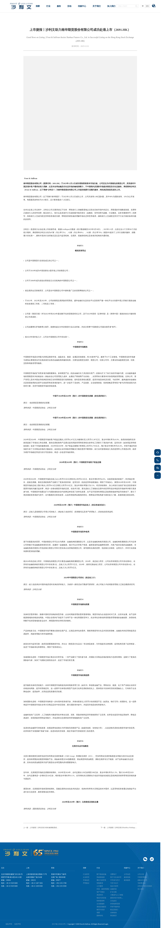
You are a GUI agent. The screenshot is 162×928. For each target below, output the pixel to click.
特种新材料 (101, 901)
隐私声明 (9, 924)
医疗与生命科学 (115, 877)
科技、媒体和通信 (103, 889)
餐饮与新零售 (101, 880)
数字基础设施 (101, 874)
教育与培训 (101, 910)
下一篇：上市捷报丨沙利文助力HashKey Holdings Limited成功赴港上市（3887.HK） (119, 827)
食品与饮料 (114, 886)
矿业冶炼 (113, 892)
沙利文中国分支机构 (145, 886)
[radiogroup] (145, 6)
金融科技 (113, 889)
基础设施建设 (101, 907)
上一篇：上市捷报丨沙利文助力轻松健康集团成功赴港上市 (41, 827)
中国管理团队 (142, 877)
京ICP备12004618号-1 (60, 924)
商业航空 (113, 915)
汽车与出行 (114, 883)
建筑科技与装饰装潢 (117, 898)
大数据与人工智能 (116, 895)
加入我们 (141, 889)
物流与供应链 (101, 898)
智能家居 (100, 883)
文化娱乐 (113, 901)
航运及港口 (114, 910)
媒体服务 (127, 880)
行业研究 (86, 874)
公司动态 (127, 874)
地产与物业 (101, 892)
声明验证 (86, 883)
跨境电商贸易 (115, 904)
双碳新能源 (101, 877)
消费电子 (113, 874)
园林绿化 (100, 915)
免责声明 (17, 924)
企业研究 (86, 877)
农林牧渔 (113, 912)
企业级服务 (101, 904)
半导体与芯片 (115, 880)
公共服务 (100, 886)
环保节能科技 (115, 907)
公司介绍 (141, 874)
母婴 (98, 912)
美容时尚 (100, 895)
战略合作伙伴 (142, 880)
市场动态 (86, 880)
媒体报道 (127, 877)
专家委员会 (142, 883)
